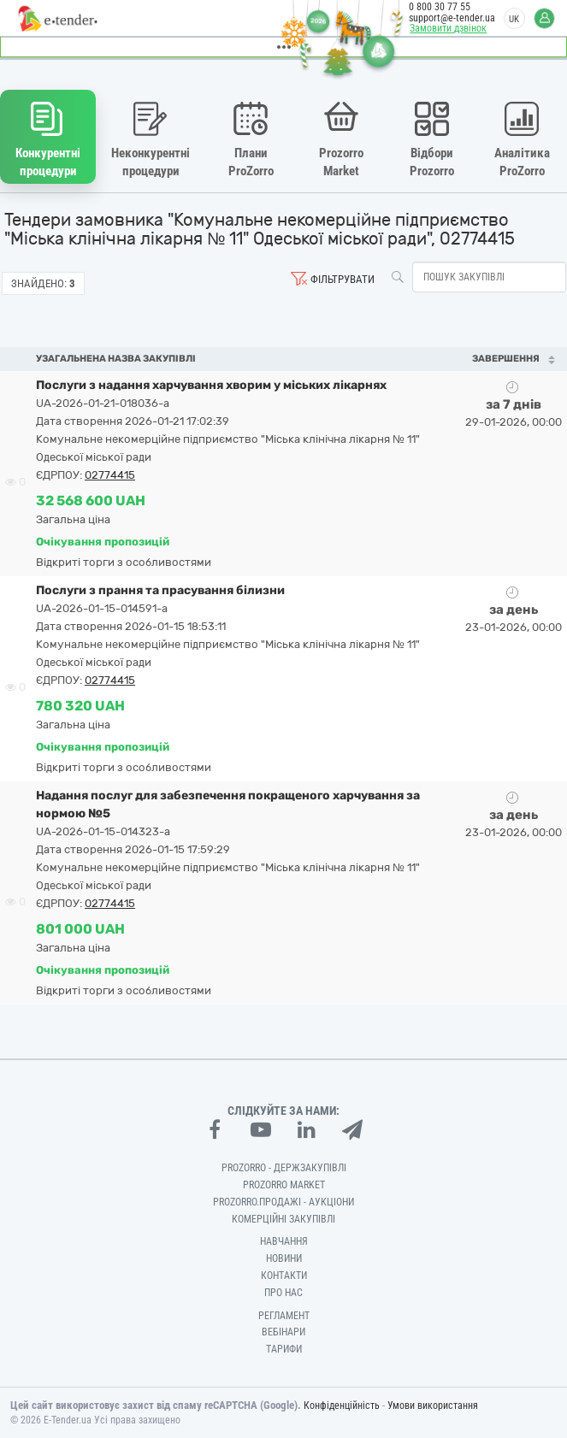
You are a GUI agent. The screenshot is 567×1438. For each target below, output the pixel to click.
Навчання (284, 1241)
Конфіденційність (342, 1405)
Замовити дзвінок (448, 28)
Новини (284, 1258)
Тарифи (284, 1349)
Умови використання (432, 1405)
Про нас (283, 1293)
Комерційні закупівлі (283, 1218)
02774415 (110, 475)
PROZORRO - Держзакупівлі (283, 1168)
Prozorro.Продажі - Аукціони (283, 1202)
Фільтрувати (342, 279)
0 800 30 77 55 (439, 7)
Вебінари (283, 1332)
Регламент (284, 1315)
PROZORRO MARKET (284, 1185)
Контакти (284, 1276)
